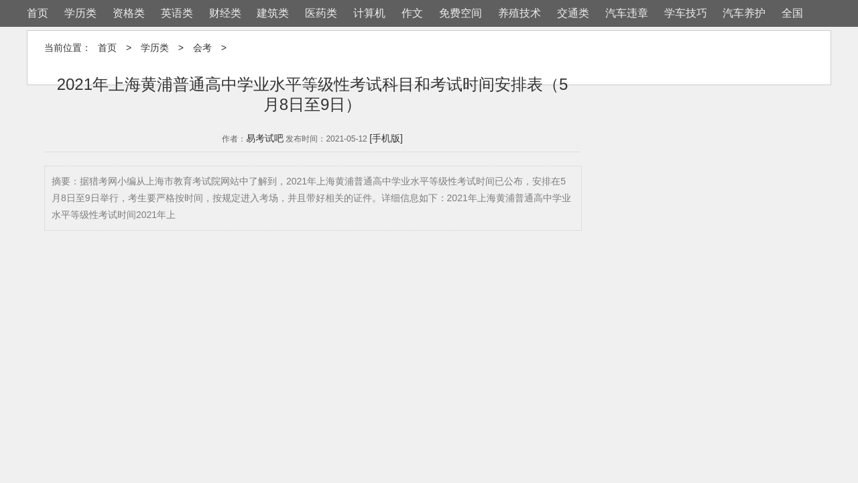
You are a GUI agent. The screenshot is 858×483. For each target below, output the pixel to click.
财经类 (225, 13)
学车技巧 (685, 13)
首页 (37, 13)
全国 (792, 13)
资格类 (129, 13)
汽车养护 (744, 13)
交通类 (573, 13)
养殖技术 (519, 13)
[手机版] (386, 138)
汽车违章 (626, 13)
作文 (412, 13)
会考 (202, 47)
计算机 (369, 13)
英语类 (177, 13)
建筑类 (273, 13)
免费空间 (460, 13)
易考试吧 (265, 138)
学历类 (80, 13)
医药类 (321, 13)
